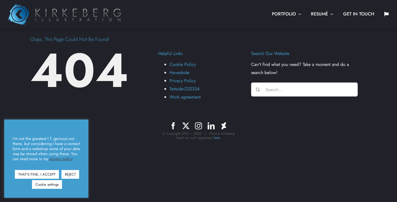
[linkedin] (211, 125)
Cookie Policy (182, 64)
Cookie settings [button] (47, 184)
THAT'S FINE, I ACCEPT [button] (37, 174)
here (217, 137)
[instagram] (198, 125)
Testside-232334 (184, 89)
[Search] (258, 89)
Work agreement (185, 97)
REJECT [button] (70, 174)
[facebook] (173, 125)
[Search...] (304, 89)
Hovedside (179, 72)
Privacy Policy (182, 80)
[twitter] (185, 125)
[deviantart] (223, 125)
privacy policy (61, 158)
